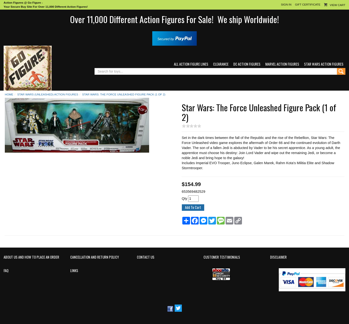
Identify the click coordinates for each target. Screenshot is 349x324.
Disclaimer (278, 257)
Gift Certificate (307, 4)
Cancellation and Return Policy (94, 257)
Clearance (220, 64)
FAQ (6, 270)
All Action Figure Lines (191, 64)
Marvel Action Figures (282, 64)
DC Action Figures (246, 64)
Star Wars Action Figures (323, 64)
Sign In (286, 4)
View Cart (337, 4)
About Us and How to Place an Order (31, 257)
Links (74, 270)
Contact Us (145, 257)
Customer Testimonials (221, 257)
